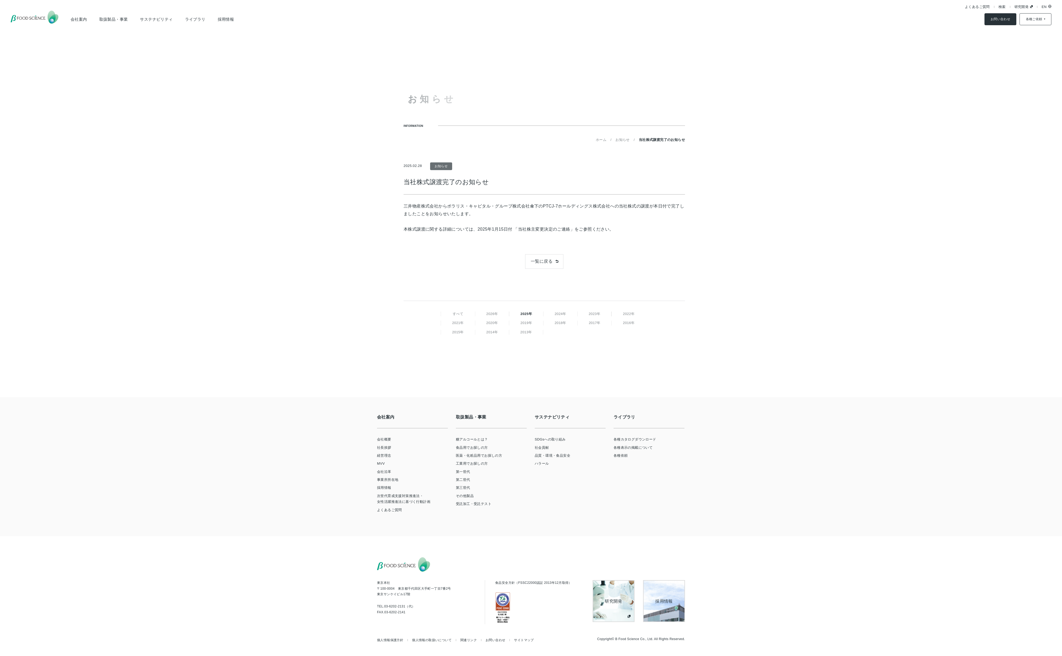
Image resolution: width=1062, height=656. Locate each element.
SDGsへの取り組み (550, 439)
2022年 (629, 314)
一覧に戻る (542, 261)
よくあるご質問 (977, 7)
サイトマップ (524, 640)
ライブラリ (195, 19)
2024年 (560, 314)
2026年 (492, 314)
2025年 (526, 314)
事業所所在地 (387, 480)
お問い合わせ (1000, 19)
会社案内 (79, 19)
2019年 (526, 323)
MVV (381, 463)
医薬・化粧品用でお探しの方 (479, 456)
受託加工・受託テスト (473, 504)
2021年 (458, 323)
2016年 (629, 323)
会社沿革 (384, 472)
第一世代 (463, 472)
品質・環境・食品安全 (552, 456)
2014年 (492, 332)
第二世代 (463, 480)
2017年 (595, 323)
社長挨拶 (384, 448)
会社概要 (384, 439)
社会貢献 (542, 448)
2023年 (594, 314)
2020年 (492, 323)
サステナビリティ (156, 19)
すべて (458, 314)
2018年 (560, 323)
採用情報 (226, 19)
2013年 (526, 332)
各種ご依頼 (1034, 19)
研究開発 (1021, 7)
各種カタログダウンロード (635, 439)
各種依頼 (621, 456)
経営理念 (384, 456)
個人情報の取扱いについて (432, 640)
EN (1044, 7)
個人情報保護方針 (390, 640)
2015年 (458, 332)
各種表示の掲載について (633, 448)
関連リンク (468, 640)
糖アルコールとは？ (472, 439)
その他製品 (465, 496)
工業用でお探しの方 (472, 463)
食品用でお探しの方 (472, 448)
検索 (1002, 7)
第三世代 (463, 488)
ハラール (542, 463)
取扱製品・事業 (113, 19)
